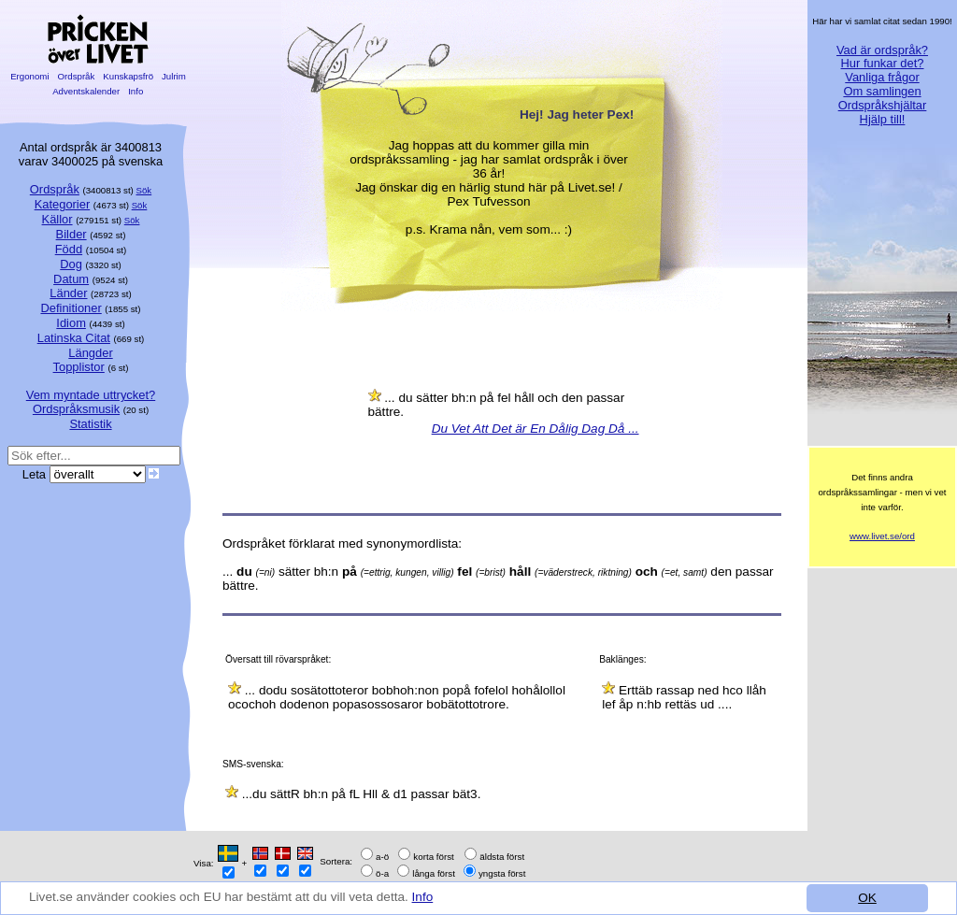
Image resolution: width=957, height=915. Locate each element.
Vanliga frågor (882, 77)
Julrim (173, 76)
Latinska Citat (73, 338)
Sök (144, 190)
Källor (57, 219)
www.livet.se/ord (882, 536)
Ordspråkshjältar (882, 105)
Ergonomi (29, 76)
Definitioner (70, 308)
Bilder (71, 234)
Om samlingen (882, 91)
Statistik (90, 424)
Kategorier (63, 204)
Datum (71, 279)
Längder (90, 353)
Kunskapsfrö (128, 76)
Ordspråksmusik (76, 409)
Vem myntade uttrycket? (90, 395)
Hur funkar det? (882, 63)
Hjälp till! (883, 119)
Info (423, 897)
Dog (71, 264)
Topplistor (79, 367)
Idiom (71, 323)
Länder (68, 293)
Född (68, 249)
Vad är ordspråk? (882, 50)
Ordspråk (76, 76)
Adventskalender (86, 91)
